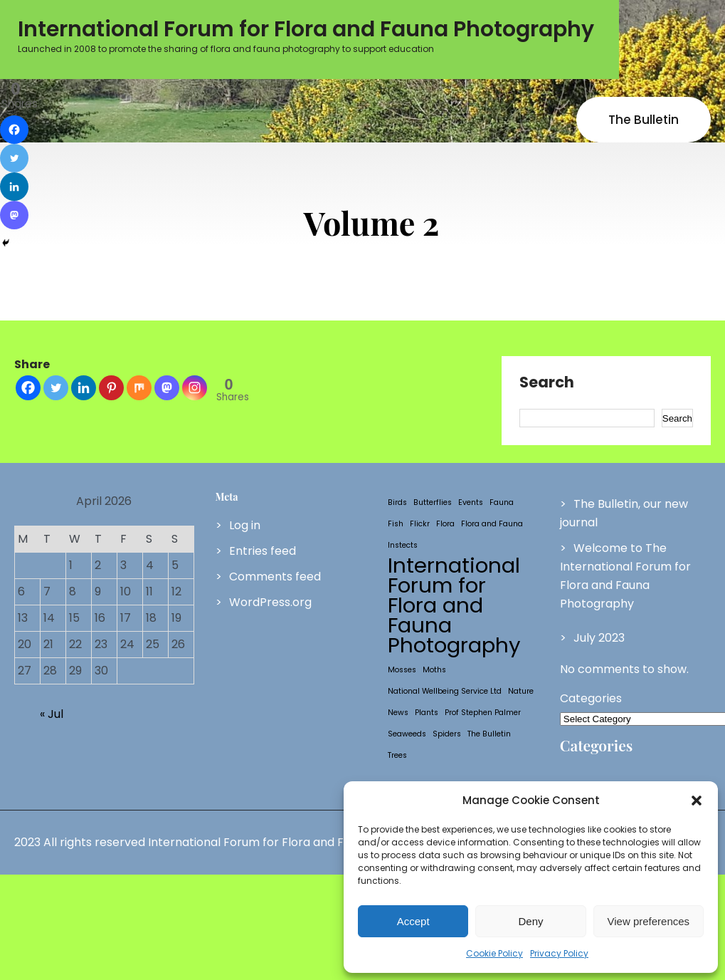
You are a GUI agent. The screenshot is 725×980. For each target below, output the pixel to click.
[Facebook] (28, 387)
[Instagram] (194, 387)
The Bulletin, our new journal (624, 513)
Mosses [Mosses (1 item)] (402, 669)
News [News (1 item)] (398, 712)
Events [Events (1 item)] (470, 502)
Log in (244, 525)
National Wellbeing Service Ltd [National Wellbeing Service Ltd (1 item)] (445, 691)
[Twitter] (55, 387)
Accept (413, 921)
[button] (696, 800)
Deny (530, 921)
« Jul (51, 714)
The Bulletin (643, 119)
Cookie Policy (494, 953)
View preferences (649, 921)
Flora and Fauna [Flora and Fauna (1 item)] (492, 523)
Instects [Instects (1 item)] (403, 545)
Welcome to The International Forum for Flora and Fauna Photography (625, 576)
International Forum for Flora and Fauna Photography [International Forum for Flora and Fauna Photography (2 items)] (454, 605)
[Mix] (139, 387)
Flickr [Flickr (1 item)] (420, 523)
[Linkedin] (83, 387)
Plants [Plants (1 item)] (426, 712)
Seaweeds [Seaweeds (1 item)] (407, 734)
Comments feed (275, 576)
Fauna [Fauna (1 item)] (501, 502)
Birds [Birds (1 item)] (397, 502)
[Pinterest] (111, 387)
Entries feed (262, 551)
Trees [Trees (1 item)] (397, 755)
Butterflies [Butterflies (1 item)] (432, 502)
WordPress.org (270, 602)
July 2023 (599, 638)
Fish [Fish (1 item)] (395, 523)
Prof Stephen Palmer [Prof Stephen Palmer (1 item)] (483, 712)
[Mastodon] (166, 387)
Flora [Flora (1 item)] (445, 523)
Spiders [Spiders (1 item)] (447, 734)
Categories (591, 698)
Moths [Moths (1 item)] (434, 669)
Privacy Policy (559, 953)
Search (546, 383)
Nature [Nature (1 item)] (521, 691)
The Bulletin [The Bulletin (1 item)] (489, 734)
